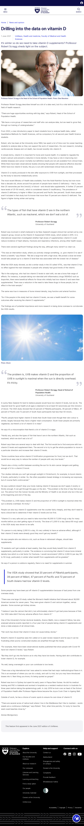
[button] (81, 3)
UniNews (18, 36)
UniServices (27, 802)
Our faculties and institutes (29, 758)
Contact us (47, 752)
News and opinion (16, 22)
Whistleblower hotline (50, 782)
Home (3, 22)
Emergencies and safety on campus (51, 762)
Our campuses (28, 768)
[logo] (42, 10)
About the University (30, 752)
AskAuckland (47, 757)
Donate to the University (51, 768)
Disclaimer (78, 807)
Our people (26, 788)
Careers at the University (31, 797)
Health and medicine (31, 36)
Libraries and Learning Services (30, 773)
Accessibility (53, 807)
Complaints (47, 773)
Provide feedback (49, 777)
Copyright (62, 807)
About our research (29, 764)
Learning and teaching (30, 779)
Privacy (70, 807)
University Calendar (29, 793)
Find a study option (29, 784)
